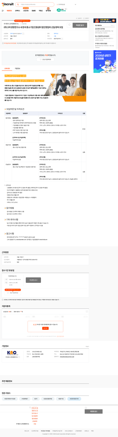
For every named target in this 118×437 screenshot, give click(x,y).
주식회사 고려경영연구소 (11, 24)
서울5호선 (19, 259)
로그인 (34, 324)
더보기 (87, 346)
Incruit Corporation (61, 434)
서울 (18, 257)
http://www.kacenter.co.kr (67, 357)
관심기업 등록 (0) (12, 293)
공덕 (24, 259)
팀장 (18, 262)
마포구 (21, 257)
